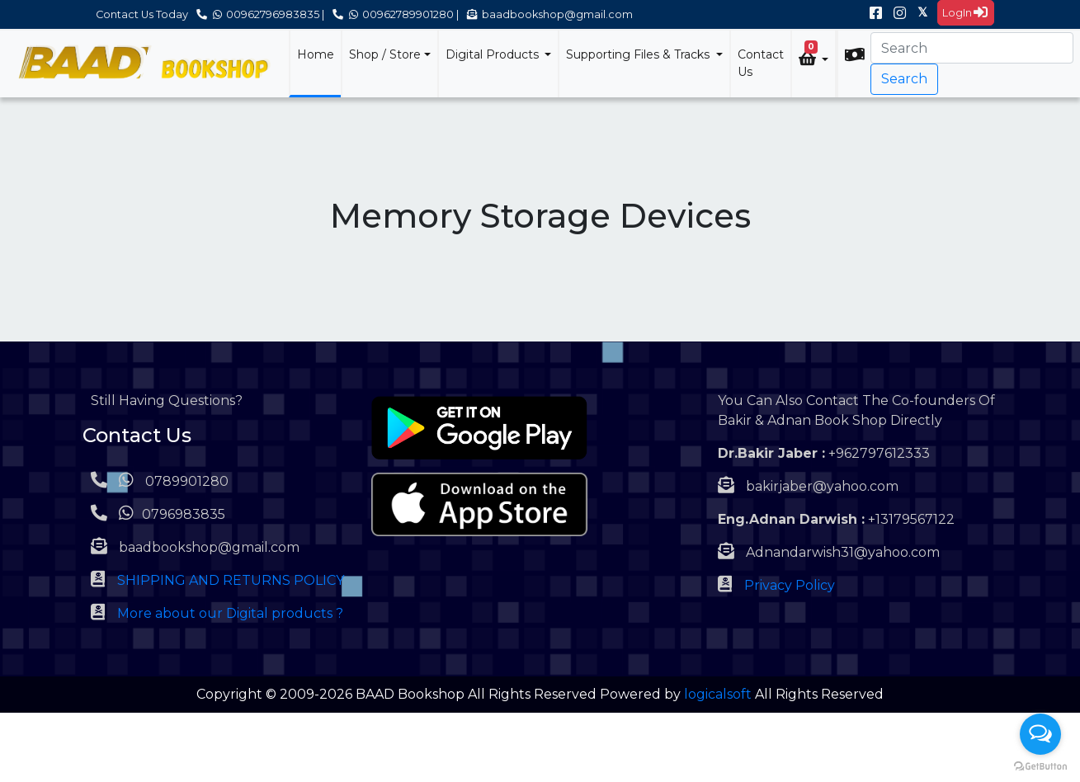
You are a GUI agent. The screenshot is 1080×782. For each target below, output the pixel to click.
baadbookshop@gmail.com (550, 14)
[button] (814, 57)
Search (904, 79)
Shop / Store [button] (385, 54)
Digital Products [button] (494, 54)
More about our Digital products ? (230, 613)
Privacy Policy (789, 585)
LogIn (965, 13)
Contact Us (761, 63)
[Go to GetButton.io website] (1040, 765)
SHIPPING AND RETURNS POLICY (230, 580)
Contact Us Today (142, 14)
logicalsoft (718, 694)
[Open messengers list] (1040, 734)
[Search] (971, 48)
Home (315, 53)
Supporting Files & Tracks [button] (639, 54)
